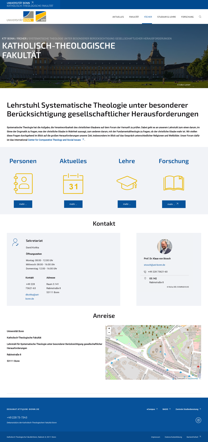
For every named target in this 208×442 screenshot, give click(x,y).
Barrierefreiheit (194, 437)
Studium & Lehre (166, 16)
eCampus (152, 409)
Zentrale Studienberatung (188, 409)
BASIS (167, 409)
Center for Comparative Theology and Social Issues (56, 140)
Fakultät (134, 16)
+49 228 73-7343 (17, 417)
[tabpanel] (104, 56)
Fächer (148, 16)
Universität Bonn (20, 3)
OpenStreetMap (193, 378)
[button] (157, 350)
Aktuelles (118, 16)
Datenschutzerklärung (173, 437)
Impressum (155, 437)
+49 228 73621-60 (158, 271)
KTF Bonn (8, 38)
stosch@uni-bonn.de (154, 264)
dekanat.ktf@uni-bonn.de (23, 409)
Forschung (187, 16)
